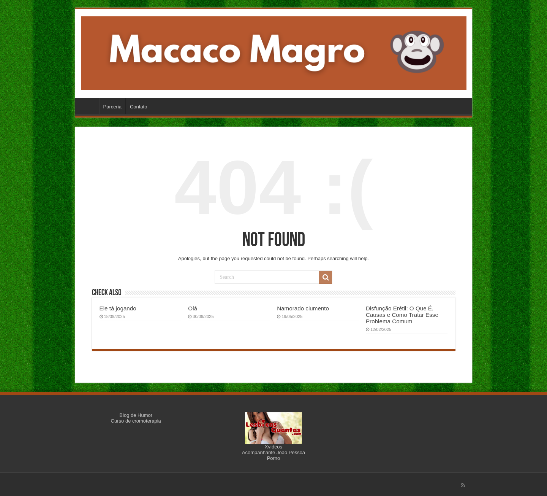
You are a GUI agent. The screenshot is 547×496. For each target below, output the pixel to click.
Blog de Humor (135, 415)
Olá (192, 308)
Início (89, 106)
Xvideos (273, 447)
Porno (273, 458)
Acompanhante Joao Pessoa (273, 452)
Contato (138, 107)
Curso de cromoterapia (136, 421)
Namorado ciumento (303, 308)
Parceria (112, 107)
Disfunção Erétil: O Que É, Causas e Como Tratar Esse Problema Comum (402, 314)
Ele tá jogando (118, 308)
